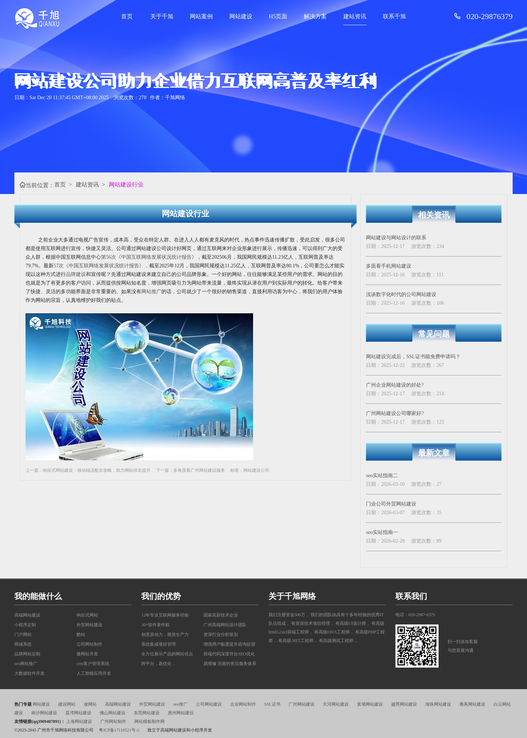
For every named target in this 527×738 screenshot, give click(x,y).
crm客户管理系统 (93, 663)
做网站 (90, 704)
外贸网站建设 (89, 624)
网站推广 (151, 291)
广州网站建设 (302, 704)
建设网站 (66, 704)
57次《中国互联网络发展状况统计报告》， (101, 265)
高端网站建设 (27, 615)
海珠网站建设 (438, 704)
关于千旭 (161, 16)
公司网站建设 (209, 704)
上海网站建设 (79, 721)
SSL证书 (272, 704)
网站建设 (240, 16)
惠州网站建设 (181, 712)
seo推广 (180, 704)
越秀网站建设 (404, 704)
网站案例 (201, 16)
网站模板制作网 (149, 721)
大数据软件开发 (29, 673)
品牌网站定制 (27, 653)
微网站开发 (87, 653)
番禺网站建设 (472, 704)
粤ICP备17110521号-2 (119, 730)
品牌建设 (76, 274)
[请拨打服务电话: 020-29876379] (460, 16)
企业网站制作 (243, 704)
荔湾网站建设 (78, 712)
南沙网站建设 (44, 712)
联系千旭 (394, 16)
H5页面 (278, 16)
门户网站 (23, 634)
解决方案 (315, 16)
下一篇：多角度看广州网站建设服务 (190, 470)
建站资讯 (354, 16)
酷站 (81, 634)
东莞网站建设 (147, 712)
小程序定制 (25, 624)
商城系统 (23, 644)
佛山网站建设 (112, 712)
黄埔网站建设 (370, 704)
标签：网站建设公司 (249, 470)
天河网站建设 (336, 704)
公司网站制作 (89, 644)
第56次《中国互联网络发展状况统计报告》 (149, 257)
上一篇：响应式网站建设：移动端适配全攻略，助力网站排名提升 (88, 470)
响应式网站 (87, 615)
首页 (127, 16)
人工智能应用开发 (94, 673)
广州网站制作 (113, 721)
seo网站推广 (25, 663)
